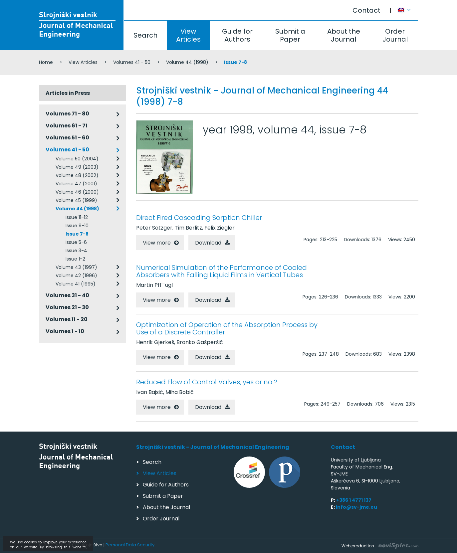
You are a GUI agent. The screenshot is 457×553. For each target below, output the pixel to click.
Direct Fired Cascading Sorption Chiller (199, 217)
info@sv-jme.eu (356, 507)
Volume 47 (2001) (76, 183)
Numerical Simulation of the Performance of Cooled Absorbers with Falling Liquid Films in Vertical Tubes (221, 271)
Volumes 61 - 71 (67, 125)
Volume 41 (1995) (76, 283)
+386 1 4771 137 (353, 500)
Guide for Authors (237, 35)
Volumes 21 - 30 (67, 307)
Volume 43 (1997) (76, 267)
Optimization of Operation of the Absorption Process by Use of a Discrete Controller (227, 328)
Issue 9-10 (77, 225)
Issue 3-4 (76, 250)
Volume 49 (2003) (77, 167)
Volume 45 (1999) (76, 200)
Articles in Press (68, 93)
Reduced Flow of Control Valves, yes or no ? (206, 382)
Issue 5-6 (76, 242)
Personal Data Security (130, 545)
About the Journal (343, 35)
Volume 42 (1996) (76, 275)
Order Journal (395, 35)
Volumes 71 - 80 (67, 113)
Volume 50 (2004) (77, 158)
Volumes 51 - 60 (67, 137)
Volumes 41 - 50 (131, 62)
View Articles (188, 35)
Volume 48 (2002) (77, 175)
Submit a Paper (290, 35)
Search (145, 35)
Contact (366, 10)
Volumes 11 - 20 (67, 319)
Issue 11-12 (77, 217)
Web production (380, 546)
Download (208, 243)
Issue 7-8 (77, 234)
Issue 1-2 (75, 259)
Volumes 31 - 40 (67, 295)
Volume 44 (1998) (187, 62)
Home (46, 62)
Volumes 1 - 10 (65, 331)
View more (157, 243)
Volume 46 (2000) (77, 192)
